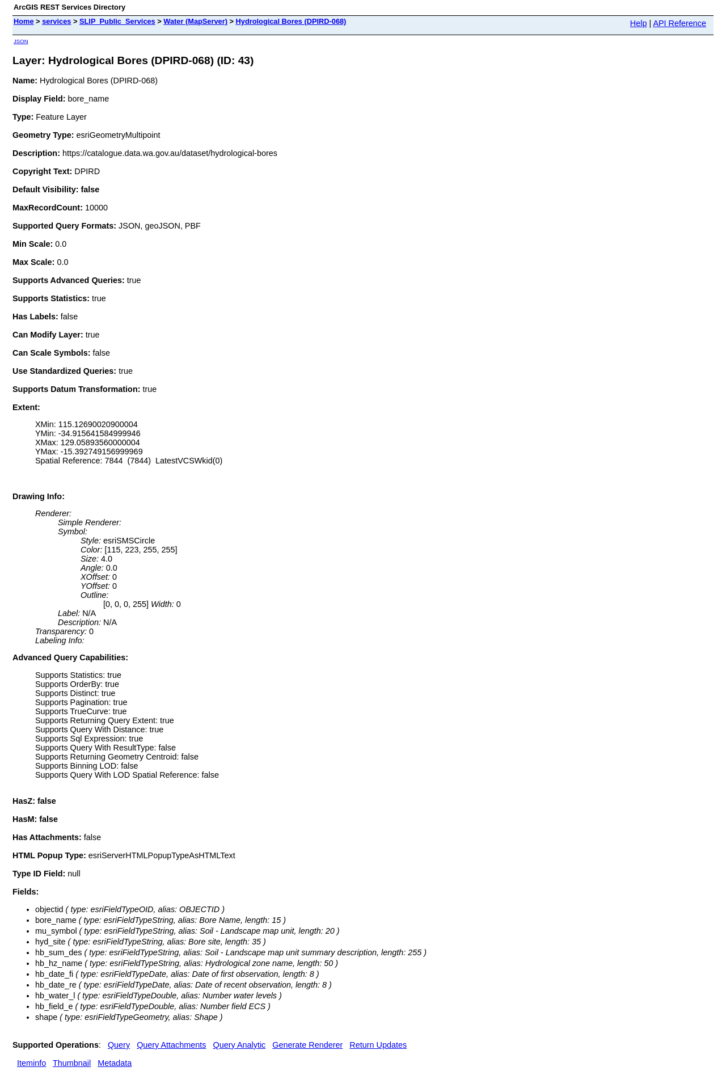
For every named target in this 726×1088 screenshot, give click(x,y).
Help (638, 23)
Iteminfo (31, 1063)
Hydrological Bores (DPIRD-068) (291, 21)
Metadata (115, 1063)
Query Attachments (171, 1044)
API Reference (679, 23)
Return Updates (378, 1044)
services (56, 21)
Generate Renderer (307, 1044)
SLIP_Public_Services (117, 21)
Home (24, 21)
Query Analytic (239, 1044)
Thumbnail (72, 1063)
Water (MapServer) (195, 21)
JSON (21, 41)
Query (119, 1044)
